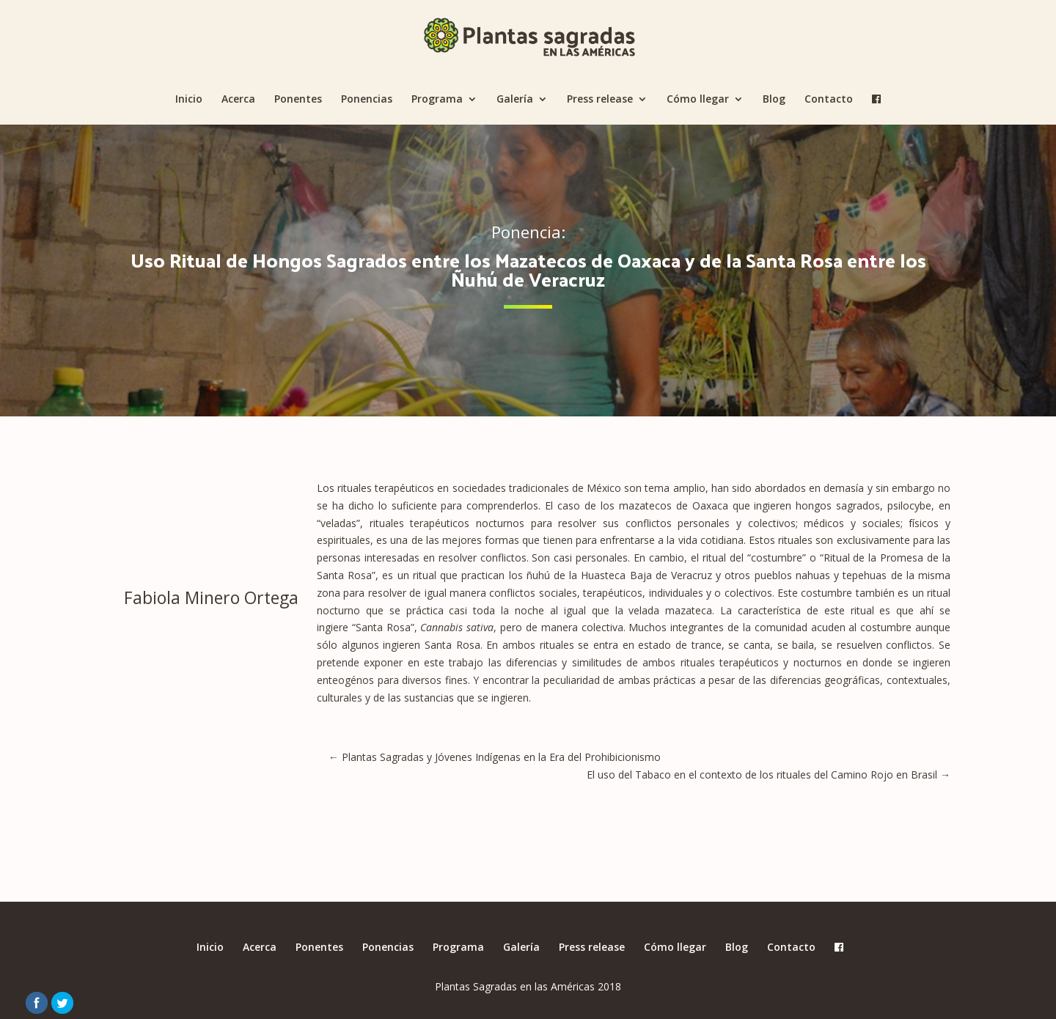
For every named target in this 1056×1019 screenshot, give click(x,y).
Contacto (828, 100)
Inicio (188, 100)
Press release (600, 100)
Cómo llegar (698, 100)
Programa (437, 100)
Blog (774, 100)
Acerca (238, 100)
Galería (514, 100)
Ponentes (298, 100)
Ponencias (366, 100)
